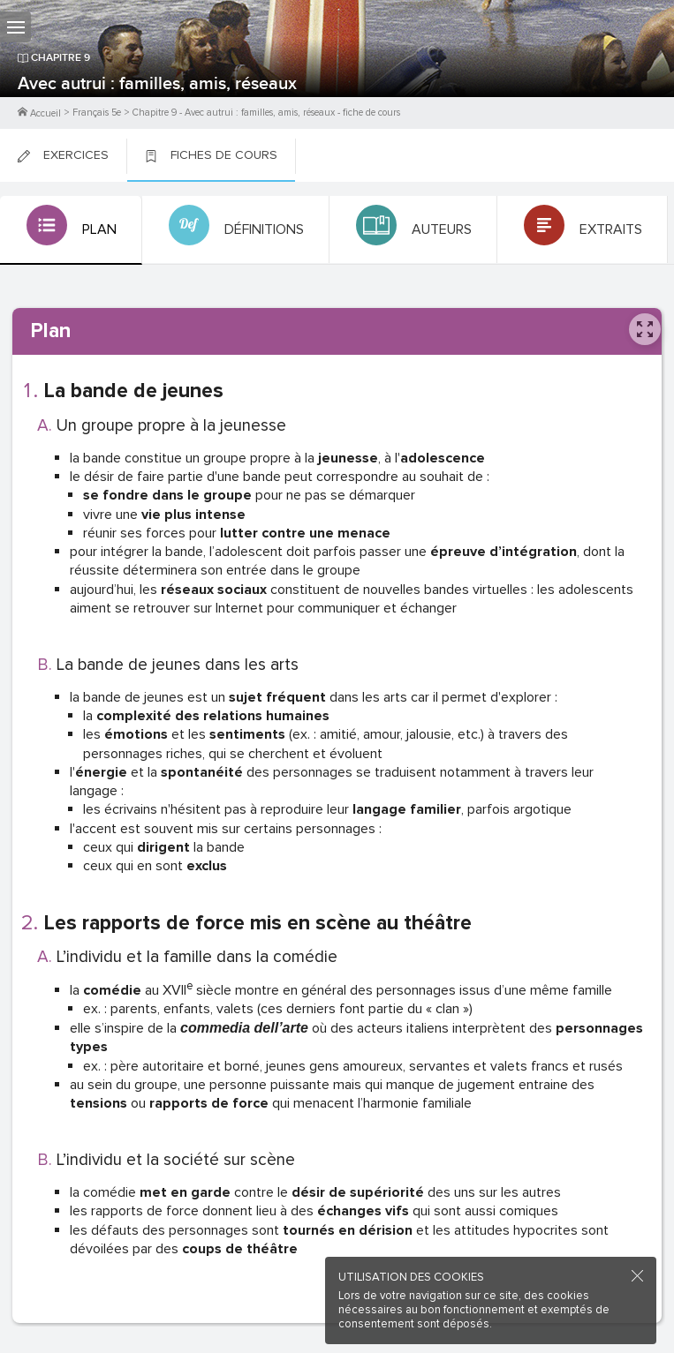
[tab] (71, 230)
